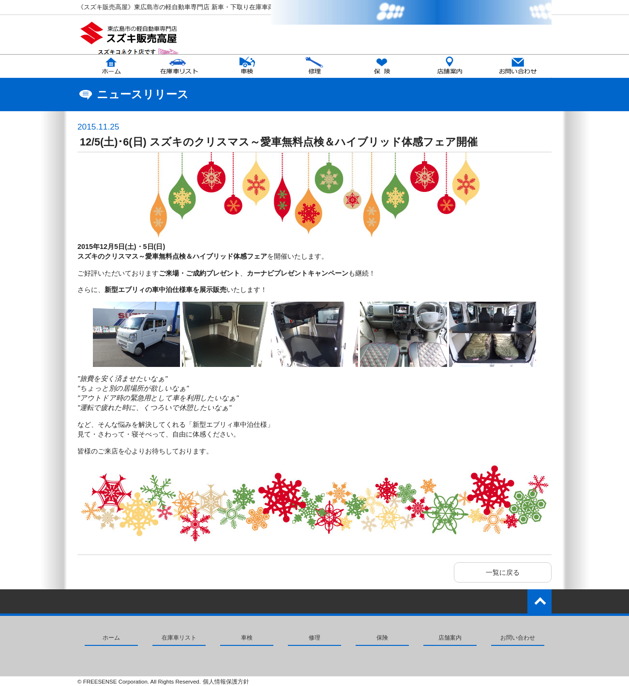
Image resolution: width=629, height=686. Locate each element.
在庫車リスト (179, 637)
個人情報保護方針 (226, 682)
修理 (314, 637)
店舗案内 (450, 637)
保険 (382, 637)
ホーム (111, 637)
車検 (247, 637)
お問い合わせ (517, 637)
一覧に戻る (503, 572)
